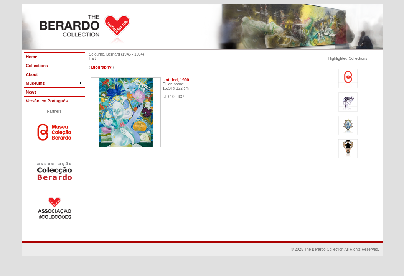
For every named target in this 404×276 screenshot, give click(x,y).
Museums (54, 83)
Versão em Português (47, 101)
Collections (37, 65)
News (31, 92)
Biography (101, 67)
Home (32, 56)
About (32, 74)
